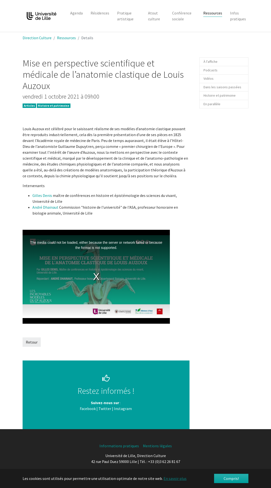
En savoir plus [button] (175, 478)
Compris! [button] (231, 478)
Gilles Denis (42, 195)
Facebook (88, 408)
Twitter (104, 408)
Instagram (123, 408)
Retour (32, 342)
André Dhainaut (45, 207)
